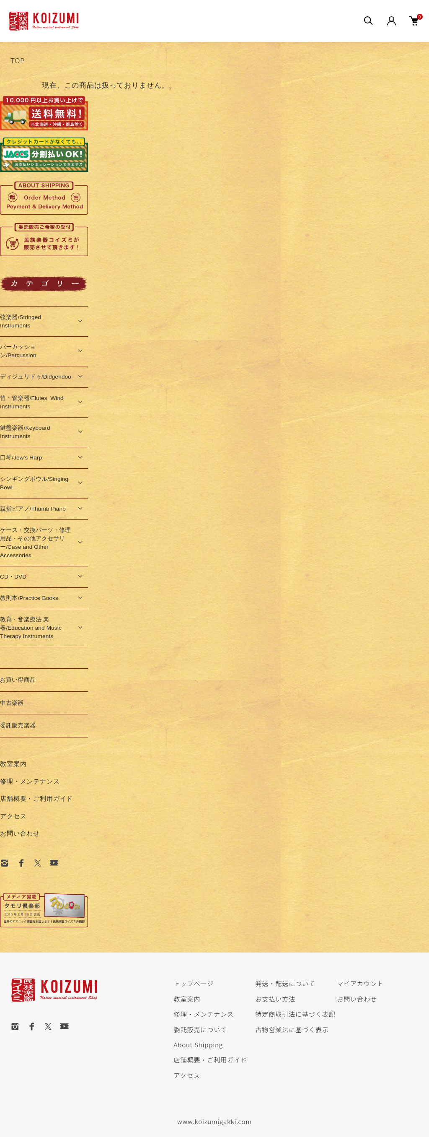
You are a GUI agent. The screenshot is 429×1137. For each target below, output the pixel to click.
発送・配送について (285, 983)
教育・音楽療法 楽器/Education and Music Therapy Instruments (31, 627)
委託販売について (200, 1029)
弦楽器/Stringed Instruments (20, 321)
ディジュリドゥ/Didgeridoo (35, 377)
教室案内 (13, 763)
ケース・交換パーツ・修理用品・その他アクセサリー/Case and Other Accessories (35, 542)
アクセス (13, 816)
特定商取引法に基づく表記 (295, 1013)
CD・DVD (13, 577)
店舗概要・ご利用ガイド (36, 798)
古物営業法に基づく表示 (291, 1029)
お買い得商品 (18, 680)
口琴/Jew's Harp (21, 457)
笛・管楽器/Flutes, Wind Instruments (32, 402)
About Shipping (198, 1044)
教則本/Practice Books (29, 598)
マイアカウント (360, 983)
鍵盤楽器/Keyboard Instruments (25, 432)
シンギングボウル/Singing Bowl (34, 483)
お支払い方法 (275, 998)
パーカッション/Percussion (18, 351)
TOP (17, 60)
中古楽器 (12, 703)
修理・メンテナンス (30, 781)
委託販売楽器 (18, 725)
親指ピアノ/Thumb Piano (33, 509)
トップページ (194, 983)
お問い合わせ (20, 833)
